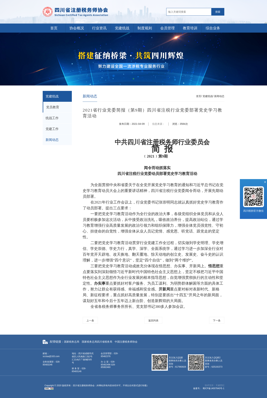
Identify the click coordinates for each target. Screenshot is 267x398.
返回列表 (153, 320)
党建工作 (52, 129)
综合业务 (213, 28)
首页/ (199, 96)
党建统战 (122, 28)
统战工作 (52, 118)
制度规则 (144, 28)
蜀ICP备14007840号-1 (213, 388)
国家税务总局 (71, 341)
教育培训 (190, 28)
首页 (54, 28)
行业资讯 (99, 28)
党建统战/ (208, 96)
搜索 (217, 11)
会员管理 (167, 28)
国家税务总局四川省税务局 (97, 341)
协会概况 (76, 28)
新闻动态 (52, 140)
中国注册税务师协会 (126, 341)
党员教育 (52, 107)
